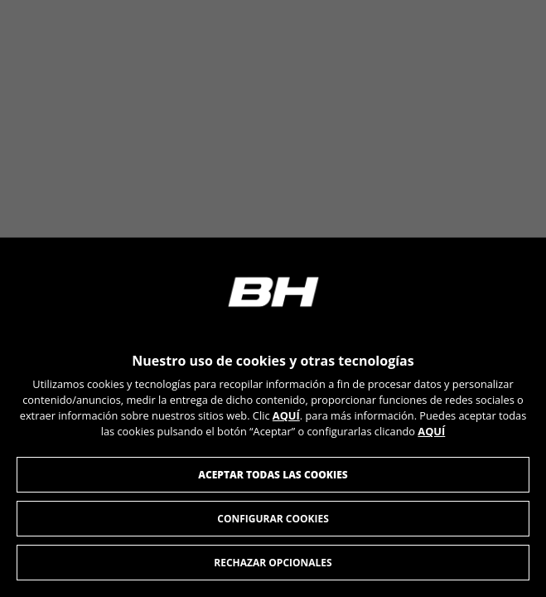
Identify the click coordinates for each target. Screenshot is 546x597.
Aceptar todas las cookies (273, 475)
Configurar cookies (273, 519)
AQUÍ (286, 416)
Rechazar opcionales (272, 563)
